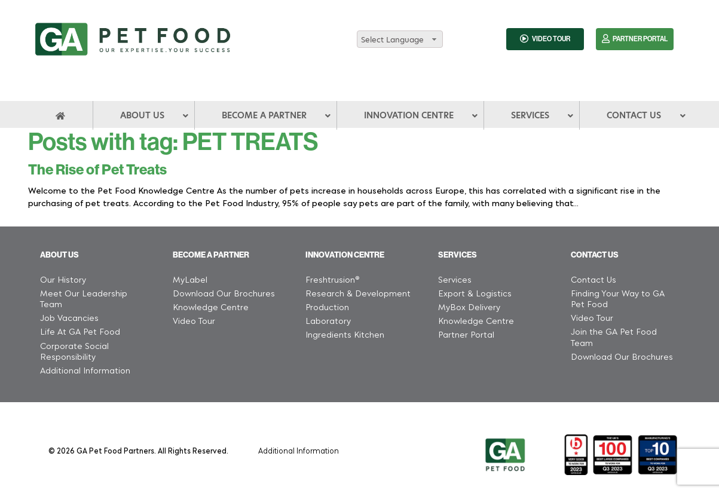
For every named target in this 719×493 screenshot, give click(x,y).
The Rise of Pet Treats (97, 169)
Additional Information (298, 450)
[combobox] (400, 39)
